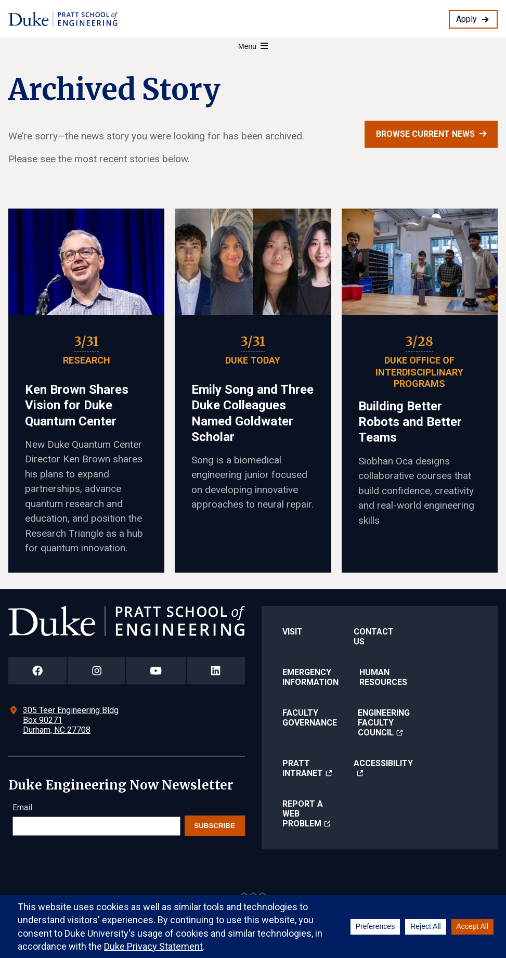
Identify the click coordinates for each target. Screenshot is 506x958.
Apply (466, 19)
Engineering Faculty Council (384, 722)
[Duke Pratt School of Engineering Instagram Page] (96, 670)
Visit (292, 632)
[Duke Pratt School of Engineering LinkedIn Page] (215, 670)
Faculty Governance (309, 718)
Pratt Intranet (302, 768)
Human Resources (383, 677)
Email (22, 807)
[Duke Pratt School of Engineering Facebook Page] (37, 670)
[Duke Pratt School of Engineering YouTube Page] (156, 670)
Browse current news (425, 134)
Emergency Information (310, 677)
